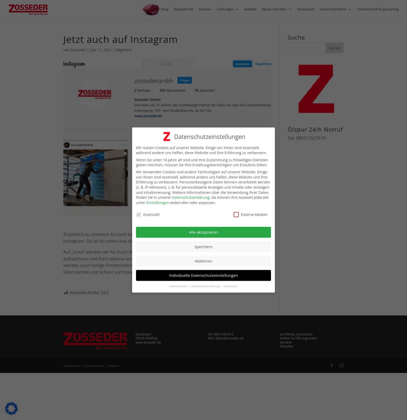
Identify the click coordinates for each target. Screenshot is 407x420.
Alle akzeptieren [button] (203, 229)
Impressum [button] (230, 284)
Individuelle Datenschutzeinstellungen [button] (203, 273)
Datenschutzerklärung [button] (205, 284)
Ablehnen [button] (203, 258)
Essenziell (148, 212)
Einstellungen (157, 200)
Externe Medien (251, 212)
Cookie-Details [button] (178, 284)
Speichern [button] (203, 244)
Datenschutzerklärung (190, 195)
